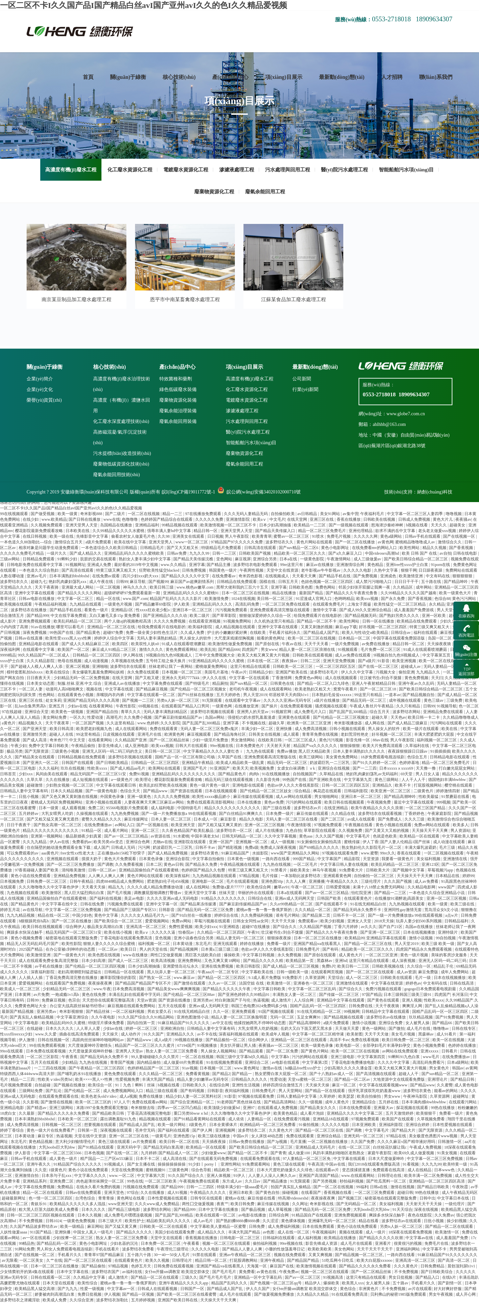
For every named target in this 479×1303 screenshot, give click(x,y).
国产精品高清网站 (280, 1102)
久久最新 (27, 1113)
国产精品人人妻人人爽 (242, 1249)
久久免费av (444, 1215)
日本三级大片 (110, 1220)
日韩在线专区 (464, 1028)
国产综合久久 (285, 926)
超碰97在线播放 (256, 926)
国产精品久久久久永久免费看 (64, 1113)
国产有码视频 (192, 1090)
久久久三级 (414, 819)
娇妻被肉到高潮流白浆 (55, 1294)
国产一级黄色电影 (101, 791)
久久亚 (41, 1170)
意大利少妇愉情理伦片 (75, 1141)
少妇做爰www (213, 1153)
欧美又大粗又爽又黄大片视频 (264, 655)
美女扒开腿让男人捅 (238, 1045)
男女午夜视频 (441, 1294)
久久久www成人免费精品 (157, 1204)
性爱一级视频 (92, 1288)
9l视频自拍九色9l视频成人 (169, 655)
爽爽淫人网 (412, 1006)
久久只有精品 (408, 706)
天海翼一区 (257, 1266)
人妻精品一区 (259, 1119)
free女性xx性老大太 (78, 853)
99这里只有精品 (368, 694)
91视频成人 (114, 1164)
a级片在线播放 (327, 700)
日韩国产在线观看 (78, 762)
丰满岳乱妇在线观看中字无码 (134, 994)
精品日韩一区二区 (409, 644)
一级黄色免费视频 (79, 1220)
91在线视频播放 (276, 774)
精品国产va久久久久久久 (315, 745)
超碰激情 (35, 785)
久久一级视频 (310, 1102)
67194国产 (186, 1045)
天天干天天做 (377, 1034)
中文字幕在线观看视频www (383, 1085)
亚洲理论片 (437, 1079)
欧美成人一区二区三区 (20, 989)
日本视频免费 (12, 881)
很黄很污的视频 (408, 1243)
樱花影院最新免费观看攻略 (178, 779)
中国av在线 (335, 1164)
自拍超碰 (43, 1085)
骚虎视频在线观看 (331, 706)
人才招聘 (391, 77)
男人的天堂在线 (153, 949)
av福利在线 (132, 1271)
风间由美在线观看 (52, 774)
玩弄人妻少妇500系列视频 (419, 921)
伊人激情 (27, 1039)
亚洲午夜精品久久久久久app (184, 1283)
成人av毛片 (203, 1220)
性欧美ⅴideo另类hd (56, 1079)
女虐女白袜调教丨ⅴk (296, 768)
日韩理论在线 (390, 1175)
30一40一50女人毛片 (172, 1254)
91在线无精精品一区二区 (319, 1011)
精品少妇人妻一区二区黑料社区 (194, 1096)
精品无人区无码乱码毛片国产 (33, 943)
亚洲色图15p (184, 1136)
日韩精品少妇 (261, 672)
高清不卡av (339, 1039)
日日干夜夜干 (19, 825)
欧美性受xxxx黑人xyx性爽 (68, 638)
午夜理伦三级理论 (173, 1249)
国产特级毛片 (197, 683)
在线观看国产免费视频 (66, 983)
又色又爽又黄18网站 (222, 960)
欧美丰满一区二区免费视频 (428, 1175)
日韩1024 (54, 1220)
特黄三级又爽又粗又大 (429, 627)
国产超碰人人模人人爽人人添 (37, 666)
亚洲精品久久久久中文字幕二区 (355, 1113)
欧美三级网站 (311, 757)
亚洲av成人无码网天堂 (295, 898)
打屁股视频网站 (428, 785)
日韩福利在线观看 (279, 1237)
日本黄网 (23, 994)
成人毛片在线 (418, 1028)
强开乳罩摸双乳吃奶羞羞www (374, 1090)
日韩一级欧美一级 (292, 972)
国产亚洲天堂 (35, 728)
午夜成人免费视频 (425, 1147)
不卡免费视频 (31, 1220)
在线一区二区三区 (354, 1147)
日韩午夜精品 (82, 881)
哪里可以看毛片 (70, 627)
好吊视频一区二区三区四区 (383, 627)
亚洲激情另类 (35, 734)
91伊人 (239, 1175)
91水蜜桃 (181, 836)
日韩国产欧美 (329, 898)
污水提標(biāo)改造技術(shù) (122, 576)
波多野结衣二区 (252, 1130)
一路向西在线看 (276, 858)
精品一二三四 (23, 1079)
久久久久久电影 (335, 1124)
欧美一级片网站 (172, 1124)
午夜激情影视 (299, 825)
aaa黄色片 (50, 853)
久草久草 (35, 779)
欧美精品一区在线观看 (419, 836)
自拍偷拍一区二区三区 (374, 875)
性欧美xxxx (97, 768)
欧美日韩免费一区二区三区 (406, 1039)
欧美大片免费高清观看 (383, 745)
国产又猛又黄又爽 (121, 1226)
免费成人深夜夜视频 (278, 847)
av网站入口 (124, 825)
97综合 (133, 1192)
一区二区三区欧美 (161, 1181)
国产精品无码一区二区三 (364, 700)
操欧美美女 (300, 870)
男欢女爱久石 (159, 1011)
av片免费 (41, 994)
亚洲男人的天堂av (253, 711)
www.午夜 (102, 989)
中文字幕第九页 (358, 779)
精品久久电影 (251, 819)
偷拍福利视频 (265, 1243)
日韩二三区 (310, 660)
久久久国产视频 (329, 836)
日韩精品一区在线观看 (124, 972)
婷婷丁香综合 (12, 1130)
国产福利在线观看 (174, 1130)
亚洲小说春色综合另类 (194, 938)
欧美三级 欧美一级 (438, 943)
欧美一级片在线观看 (421, 728)
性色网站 (47, 694)
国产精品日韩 (462, 1079)
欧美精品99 (355, 938)
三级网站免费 (31, 1090)
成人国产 (101, 847)
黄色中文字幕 (106, 915)
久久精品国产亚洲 (131, 740)
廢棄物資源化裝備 (178, 523)
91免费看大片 (351, 870)
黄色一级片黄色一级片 (210, 785)
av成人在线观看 (361, 819)
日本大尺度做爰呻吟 (386, 1158)
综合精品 (302, 791)
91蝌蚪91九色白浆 (404, 1056)
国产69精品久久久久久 (319, 847)
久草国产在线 (230, 757)
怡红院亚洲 (361, 892)
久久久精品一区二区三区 (161, 1073)
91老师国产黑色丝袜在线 (239, 1102)
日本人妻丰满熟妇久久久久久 (359, 751)
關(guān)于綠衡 (128, 77)
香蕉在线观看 (409, 853)
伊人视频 (112, 1294)
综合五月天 (380, 711)
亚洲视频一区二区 (252, 841)
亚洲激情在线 (455, 858)
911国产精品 (41, 1232)
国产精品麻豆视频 (152, 689)
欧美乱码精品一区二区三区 (395, 864)
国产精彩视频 (230, 847)
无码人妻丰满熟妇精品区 (165, 711)
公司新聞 (301, 501)
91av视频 (190, 1068)
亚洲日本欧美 (241, 1192)
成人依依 (236, 1119)
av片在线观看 (420, 1288)
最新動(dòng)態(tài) (342, 77)
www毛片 (431, 1056)
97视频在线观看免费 (340, 853)
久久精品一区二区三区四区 (221, 932)
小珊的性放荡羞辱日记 (285, 1249)
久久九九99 (431, 1164)
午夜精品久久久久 (342, 881)
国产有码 (330, 949)
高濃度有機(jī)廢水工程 (70, 169)
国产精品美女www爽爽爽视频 (174, 989)
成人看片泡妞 (312, 1113)
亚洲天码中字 (129, 1147)
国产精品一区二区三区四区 (222, 977)
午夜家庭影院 (439, 813)
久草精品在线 (331, 774)
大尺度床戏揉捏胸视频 (234, 638)
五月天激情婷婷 (400, 1113)
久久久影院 (170, 723)
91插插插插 (440, 751)
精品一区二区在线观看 (43, 1192)
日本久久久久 (93, 1209)
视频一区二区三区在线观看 (226, 1243)
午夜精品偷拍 (83, 745)
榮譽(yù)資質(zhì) (44, 523)
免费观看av (308, 921)
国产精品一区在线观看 (325, 1090)
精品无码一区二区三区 (287, 762)
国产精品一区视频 (138, 1294)
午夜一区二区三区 (307, 887)
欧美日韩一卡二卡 (424, 717)
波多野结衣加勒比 (112, 1300)
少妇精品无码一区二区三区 (67, 989)
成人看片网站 (116, 830)
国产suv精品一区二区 (249, 683)
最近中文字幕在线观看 (414, 802)
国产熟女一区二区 (155, 977)
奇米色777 (59, 740)
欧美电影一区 (348, 1045)
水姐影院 (260, 853)
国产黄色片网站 (315, 1051)
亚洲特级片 (448, 932)
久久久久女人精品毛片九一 (145, 915)
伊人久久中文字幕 (357, 672)
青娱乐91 (39, 1204)
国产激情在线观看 (190, 983)
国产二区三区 (333, 819)
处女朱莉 (54, 700)
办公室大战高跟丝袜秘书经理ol (77, 1006)
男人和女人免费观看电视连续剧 (65, 1249)
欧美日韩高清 (62, 728)
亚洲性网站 (230, 1164)
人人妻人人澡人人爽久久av (272, 1175)
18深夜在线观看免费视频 (410, 1232)
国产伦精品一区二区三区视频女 (198, 689)
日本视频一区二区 (216, 1068)
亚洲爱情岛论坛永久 (181, 966)
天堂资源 (371, 858)
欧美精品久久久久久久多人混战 (78, 1204)
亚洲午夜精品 (272, 1260)
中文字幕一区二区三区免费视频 (73, 909)
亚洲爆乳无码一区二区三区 (332, 1220)
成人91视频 (177, 1192)
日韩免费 (257, 1226)
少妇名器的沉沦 (124, 1243)
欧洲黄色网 (174, 734)
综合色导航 (201, 1170)
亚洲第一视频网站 (47, 836)
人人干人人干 (413, 779)
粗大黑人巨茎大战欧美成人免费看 (49, 1209)
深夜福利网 (10, 649)
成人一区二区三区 (362, 977)
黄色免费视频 (416, 677)
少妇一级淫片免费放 (210, 740)
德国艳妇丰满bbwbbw (447, 779)
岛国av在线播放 (419, 926)
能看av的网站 (446, 1090)
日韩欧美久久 (194, 1085)
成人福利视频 (309, 1237)
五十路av (401, 1283)
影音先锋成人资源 (321, 1243)
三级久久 (189, 1277)
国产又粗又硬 (147, 677)
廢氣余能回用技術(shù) (116, 597)
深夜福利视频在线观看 (239, 1034)
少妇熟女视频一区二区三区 (70, 785)
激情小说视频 (421, 938)
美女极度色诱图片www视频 (433, 1136)
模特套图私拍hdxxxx (25, 672)
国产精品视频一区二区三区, (360, 1254)
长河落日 (460, 994)
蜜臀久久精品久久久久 (101, 819)
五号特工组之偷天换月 (166, 660)
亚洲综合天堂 (37, 711)
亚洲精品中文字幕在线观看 (341, 1000)
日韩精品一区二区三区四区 (97, 655)
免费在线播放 (151, 1096)
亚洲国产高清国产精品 (319, 1175)
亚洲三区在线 (31, 700)
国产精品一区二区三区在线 (368, 943)
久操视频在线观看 (92, 813)
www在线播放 (136, 955)
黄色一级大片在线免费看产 (51, 1130)
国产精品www (156, 791)
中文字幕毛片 (358, 836)
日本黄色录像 (151, 858)
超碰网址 (461, 1096)
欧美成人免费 (55, 1300)
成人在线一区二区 (293, 1232)
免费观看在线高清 (389, 1170)
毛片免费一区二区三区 (381, 649)
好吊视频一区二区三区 (392, 734)
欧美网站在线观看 (164, 768)
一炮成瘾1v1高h (65, 994)
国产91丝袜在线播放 (196, 694)
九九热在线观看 (260, 751)
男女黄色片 (439, 1068)
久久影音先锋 (268, 779)
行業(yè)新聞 (305, 512)
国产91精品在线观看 (96, 1147)
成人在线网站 (198, 887)
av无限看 (9, 1260)
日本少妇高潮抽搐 (144, 966)
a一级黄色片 (122, 779)
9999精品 (8, 655)
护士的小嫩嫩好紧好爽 (227, 632)
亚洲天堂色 (114, 1192)
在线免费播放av (98, 825)
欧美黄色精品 (285, 1113)
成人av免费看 (426, 881)
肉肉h (254, 774)
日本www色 (445, 1170)
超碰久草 (380, 717)
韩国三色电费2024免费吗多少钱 (259, 1006)
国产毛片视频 (119, 892)
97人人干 (122, 1102)
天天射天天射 (278, 745)
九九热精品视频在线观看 (214, 875)
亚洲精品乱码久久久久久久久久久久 (184, 774)
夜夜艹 (223, 1204)
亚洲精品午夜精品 (198, 762)
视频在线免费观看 (290, 1254)
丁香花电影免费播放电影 (353, 1062)
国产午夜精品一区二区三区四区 (97, 1068)
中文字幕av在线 (419, 1237)
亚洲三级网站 (61, 1107)
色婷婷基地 (409, 762)
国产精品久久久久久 (134, 1232)
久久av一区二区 (222, 983)
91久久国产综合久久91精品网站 (146, 1017)
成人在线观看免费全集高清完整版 (49, 960)
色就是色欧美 (385, 836)
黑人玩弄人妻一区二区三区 (171, 972)
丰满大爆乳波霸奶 (420, 847)
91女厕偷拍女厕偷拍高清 (319, 841)
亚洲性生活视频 (246, 1085)
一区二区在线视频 (198, 1056)
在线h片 (449, 1277)
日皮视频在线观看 (119, 734)
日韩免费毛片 (308, 949)
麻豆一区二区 (344, 1085)
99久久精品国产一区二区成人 (44, 655)
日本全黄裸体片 (223, 1124)
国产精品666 (229, 649)
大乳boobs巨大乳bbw (57, 1147)
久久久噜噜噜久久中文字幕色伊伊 (49, 887)
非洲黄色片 (369, 1288)
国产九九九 (68, 1288)
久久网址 (300, 1204)
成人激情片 (281, 1000)
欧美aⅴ (142, 932)
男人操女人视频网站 (219, 1051)
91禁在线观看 (204, 1254)
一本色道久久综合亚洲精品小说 (437, 892)
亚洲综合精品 (329, 1136)
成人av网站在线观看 (294, 796)
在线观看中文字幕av (243, 700)
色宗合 (74, 1000)
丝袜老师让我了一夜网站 (171, 666)
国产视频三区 (350, 1198)
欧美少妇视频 (332, 921)
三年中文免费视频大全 (215, 655)
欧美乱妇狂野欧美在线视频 (163, 785)
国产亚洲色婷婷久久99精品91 (244, 994)
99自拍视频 (446, 938)
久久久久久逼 (163, 932)
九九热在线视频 (277, 864)
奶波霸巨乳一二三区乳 (330, 762)
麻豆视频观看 (199, 734)
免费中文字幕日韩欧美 (49, 745)
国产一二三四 (365, 768)
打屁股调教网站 (244, 1260)
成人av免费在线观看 (353, 655)
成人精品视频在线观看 (235, 627)
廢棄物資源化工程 (214, 191)
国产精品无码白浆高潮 (163, 1147)
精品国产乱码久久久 (229, 1283)
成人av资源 (406, 972)
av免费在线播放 (376, 644)
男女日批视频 (401, 1277)
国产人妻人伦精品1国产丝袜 (405, 841)
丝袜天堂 (227, 892)
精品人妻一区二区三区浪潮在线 (307, 649)
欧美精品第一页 (300, 960)
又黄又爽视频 (320, 1254)
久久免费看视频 (129, 864)
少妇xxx (26, 774)
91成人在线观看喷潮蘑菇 (184, 644)
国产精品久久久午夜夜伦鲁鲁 (332, 932)
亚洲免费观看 (244, 1011)
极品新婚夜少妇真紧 (84, 836)
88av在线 (380, 740)
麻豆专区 (46, 1136)
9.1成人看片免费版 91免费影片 (275, 977)
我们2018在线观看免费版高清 (374, 1164)
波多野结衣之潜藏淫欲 (20, 1300)
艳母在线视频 (70, 660)
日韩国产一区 (192, 1288)
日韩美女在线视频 (264, 734)
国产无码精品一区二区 (356, 1204)
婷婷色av (413, 983)
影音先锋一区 (358, 740)
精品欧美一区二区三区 (234, 1170)
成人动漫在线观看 (449, 841)
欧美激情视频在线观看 (316, 1266)
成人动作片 (131, 1034)
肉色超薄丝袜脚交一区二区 (100, 1181)
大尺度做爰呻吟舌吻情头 (90, 1045)
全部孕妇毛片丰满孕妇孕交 (387, 1045)
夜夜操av (290, 660)
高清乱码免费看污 (428, 1062)
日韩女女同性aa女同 (251, 921)
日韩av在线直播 (29, 638)
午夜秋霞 (460, 1187)
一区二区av (108, 949)
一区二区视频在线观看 (444, 853)
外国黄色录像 (112, 796)
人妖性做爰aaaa (14, 1232)
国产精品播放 (275, 1181)
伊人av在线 (60, 841)
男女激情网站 (243, 740)
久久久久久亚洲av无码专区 (287, 700)
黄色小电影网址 (93, 1243)
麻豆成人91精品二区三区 (114, 649)
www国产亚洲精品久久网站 (295, 853)
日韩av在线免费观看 (84, 1192)
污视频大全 (386, 672)
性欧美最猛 (428, 796)
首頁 (88, 77)
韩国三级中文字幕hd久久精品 (242, 1056)
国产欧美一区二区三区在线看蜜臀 (187, 1294)
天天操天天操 (317, 1085)
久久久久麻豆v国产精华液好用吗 (406, 1141)
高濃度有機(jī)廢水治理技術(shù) (121, 507)
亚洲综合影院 (178, 858)
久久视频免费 (350, 830)
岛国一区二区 (440, 638)
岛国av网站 (215, 717)
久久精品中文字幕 (89, 1277)
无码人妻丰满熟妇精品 (157, 638)
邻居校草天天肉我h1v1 (289, 694)
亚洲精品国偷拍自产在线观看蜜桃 (149, 870)
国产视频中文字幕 (409, 870)
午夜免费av (289, 1271)
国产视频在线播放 (70, 1085)
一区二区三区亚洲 (382, 955)
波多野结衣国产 (105, 1271)
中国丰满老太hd (205, 836)
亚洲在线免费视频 (217, 966)
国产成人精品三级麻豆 (408, 723)
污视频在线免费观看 (141, 1187)
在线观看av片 (327, 1170)
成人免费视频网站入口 (123, 1090)
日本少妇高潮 (93, 960)
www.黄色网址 (247, 1068)
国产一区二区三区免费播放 (71, 864)
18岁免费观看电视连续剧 (383, 757)
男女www (269, 649)
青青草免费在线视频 (320, 734)
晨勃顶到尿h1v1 (461, 1266)
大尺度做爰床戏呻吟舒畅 (91, 1051)
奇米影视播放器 (348, 723)
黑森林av (325, 960)
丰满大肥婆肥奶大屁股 (434, 734)
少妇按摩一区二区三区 (73, 1237)
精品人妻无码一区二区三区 (240, 938)
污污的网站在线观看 (304, 802)
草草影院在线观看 (320, 830)
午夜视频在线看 (359, 825)
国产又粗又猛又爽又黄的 (220, 825)
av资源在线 (161, 836)
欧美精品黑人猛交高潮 (35, 1288)
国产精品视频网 (184, 949)
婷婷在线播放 (252, 943)
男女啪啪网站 (326, 796)
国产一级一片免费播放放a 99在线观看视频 (179, 813)
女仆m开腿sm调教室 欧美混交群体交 (177, 1271)
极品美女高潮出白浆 (105, 926)
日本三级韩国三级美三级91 (408, 994)
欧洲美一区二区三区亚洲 (309, 723)
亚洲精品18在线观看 (331, 1119)
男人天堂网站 (290, 1090)
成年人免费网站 (455, 972)
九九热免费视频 (125, 813)
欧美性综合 (88, 1283)
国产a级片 (367, 660)
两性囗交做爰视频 (166, 955)
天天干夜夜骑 (387, 1006)
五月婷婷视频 (143, 1300)
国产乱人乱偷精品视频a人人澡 (451, 1006)
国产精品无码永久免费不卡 (357, 909)
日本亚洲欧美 (364, 1124)
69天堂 (406, 774)
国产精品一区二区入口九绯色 (323, 683)
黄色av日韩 (173, 864)
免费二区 (96, 808)
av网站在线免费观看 (400, 1051)
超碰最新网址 (14, 1198)
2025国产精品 (31, 949)
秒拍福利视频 (352, 1181)
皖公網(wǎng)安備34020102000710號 (259, 615)
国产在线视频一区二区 (35, 1254)
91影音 (384, 660)
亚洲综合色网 (138, 841)
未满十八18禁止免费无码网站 (379, 887)
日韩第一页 (88, 1130)
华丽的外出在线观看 (256, 892)
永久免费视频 (289, 955)
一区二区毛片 (305, 864)
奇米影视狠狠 (71, 1011)
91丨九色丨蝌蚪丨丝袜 (135, 1085)
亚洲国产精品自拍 (102, 711)
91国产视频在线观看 (276, 1011)
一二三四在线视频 (50, 1068)
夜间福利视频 (237, 1090)
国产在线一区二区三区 (378, 666)
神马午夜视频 (324, 870)
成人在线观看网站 (276, 689)
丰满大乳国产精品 (158, 1079)
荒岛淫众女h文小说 (441, 909)
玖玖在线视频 (73, 768)
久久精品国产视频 (315, 926)
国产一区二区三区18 (378, 689)
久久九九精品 (35, 841)
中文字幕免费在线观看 (163, 683)
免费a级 (251, 847)
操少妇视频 (457, 1220)
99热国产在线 (62, 632)
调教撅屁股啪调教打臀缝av (158, 892)
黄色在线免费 (94, 994)
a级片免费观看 (336, 1023)
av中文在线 (222, 1023)
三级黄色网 (178, 1170)
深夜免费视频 (35, 632)
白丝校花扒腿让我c (390, 1147)
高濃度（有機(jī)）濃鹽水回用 (121, 528)
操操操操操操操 (172, 1164)
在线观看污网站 (463, 1102)
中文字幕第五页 (436, 655)
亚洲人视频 (412, 1000)
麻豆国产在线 (282, 1266)
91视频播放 (207, 1045)
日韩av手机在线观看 (29, 1158)
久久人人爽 (296, 881)
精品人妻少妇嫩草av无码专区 (203, 1079)
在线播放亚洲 (247, 706)
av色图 (269, 1232)
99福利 (362, 1187)
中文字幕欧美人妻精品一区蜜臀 (218, 1226)
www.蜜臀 (369, 853)
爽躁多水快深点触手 (25, 932)
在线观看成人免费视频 (277, 1107)
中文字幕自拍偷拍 (208, 858)
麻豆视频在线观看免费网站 (131, 1006)
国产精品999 (172, 1187)
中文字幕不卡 (434, 1249)
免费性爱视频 (181, 926)
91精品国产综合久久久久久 (78, 1164)
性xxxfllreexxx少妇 (16, 1034)
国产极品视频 (253, 1209)
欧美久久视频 (157, 1260)
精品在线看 (369, 1220)
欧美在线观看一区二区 (216, 1215)
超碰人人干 (409, 1073)
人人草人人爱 (88, 1028)
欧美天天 (240, 768)
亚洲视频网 (225, 1130)
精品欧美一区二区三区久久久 (367, 949)
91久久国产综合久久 (186, 1175)
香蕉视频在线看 (338, 1192)
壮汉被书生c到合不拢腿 (381, 677)
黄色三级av (434, 700)
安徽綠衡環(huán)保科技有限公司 (95, 615)
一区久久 (77, 717)
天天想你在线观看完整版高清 (108, 1000)
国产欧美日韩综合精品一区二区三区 (431, 689)
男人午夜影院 (402, 740)
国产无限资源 (37, 751)
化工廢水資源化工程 (129, 169)
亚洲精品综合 (364, 1102)
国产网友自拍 (12, 677)
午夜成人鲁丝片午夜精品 (372, 706)
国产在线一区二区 (122, 1153)
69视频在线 (148, 706)
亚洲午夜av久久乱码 (416, 683)
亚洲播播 (317, 881)
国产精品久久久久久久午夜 (227, 989)
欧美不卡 (403, 785)
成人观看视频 (74, 808)
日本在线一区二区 (263, 660)
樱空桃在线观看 (458, 785)
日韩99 (429, 706)
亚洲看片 (383, 1243)
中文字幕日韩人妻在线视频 (344, 864)
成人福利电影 (163, 808)
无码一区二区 (282, 1017)
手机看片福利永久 (285, 632)
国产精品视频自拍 (418, 694)
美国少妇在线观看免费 (175, 1232)
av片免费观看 (145, 1141)
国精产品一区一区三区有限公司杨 (185, 757)
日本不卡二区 (148, 1158)
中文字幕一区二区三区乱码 (312, 989)
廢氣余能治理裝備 (178, 533)
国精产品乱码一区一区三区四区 (318, 1006)
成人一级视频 (282, 841)
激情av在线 (272, 1068)
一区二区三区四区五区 (336, 666)
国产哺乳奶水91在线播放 (79, 1073)
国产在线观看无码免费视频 (213, 1158)
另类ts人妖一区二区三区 (178, 700)
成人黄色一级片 (63, 1158)
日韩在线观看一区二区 (51, 1277)
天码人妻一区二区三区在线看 (292, 819)
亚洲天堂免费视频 (339, 660)
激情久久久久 (151, 649)
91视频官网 (281, 711)
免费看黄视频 (198, 1073)
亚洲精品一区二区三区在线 (111, 627)
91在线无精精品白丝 (368, 904)
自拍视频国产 (305, 774)
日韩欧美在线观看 (396, 977)
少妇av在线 (77, 706)
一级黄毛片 (161, 1136)
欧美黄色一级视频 (67, 711)
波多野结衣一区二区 (234, 830)
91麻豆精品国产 (235, 853)
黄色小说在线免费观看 (31, 875)
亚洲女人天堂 (359, 921)
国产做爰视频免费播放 (274, 1294)
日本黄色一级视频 (243, 858)
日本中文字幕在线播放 (218, 1209)
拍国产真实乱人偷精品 (291, 1187)
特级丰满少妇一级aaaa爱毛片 (243, 1187)
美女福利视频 (428, 858)
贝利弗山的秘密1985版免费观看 (398, 1294)
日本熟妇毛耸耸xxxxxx (332, 694)
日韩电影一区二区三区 (240, 1237)
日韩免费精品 (432, 1266)
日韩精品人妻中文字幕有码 (24, 791)
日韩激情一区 (450, 1141)
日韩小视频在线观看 (347, 728)
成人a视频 (128, 1096)
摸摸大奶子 (91, 858)
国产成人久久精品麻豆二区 (86, 644)
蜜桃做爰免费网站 (211, 666)
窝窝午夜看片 (345, 689)
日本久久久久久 (60, 1028)
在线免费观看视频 (296, 706)
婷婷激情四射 (448, 791)
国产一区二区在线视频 (333, 1187)
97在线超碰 (12, 711)
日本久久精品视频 (67, 791)
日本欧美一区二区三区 (78, 1119)
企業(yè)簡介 (40, 501)
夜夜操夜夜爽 (100, 983)
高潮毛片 (114, 717)
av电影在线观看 (286, 1062)
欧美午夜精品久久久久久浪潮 (377, 808)
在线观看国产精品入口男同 (185, 706)
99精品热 (27, 1243)
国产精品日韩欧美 (433, 1187)
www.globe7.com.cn (406, 536)
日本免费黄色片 (250, 745)
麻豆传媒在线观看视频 (253, 796)
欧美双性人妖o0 (145, 644)
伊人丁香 (371, 841)
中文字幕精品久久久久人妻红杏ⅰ (213, 751)
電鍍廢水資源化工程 (185, 169)
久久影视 (31, 1102)
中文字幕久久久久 (90, 1175)
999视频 (443, 802)
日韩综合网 (279, 1215)
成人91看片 (446, 1034)
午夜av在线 (292, 644)
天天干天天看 (316, 644)
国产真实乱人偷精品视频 (32, 1017)
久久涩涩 (270, 1220)
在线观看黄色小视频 (76, 694)
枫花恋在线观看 (327, 791)
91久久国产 (154, 1034)
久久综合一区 (419, 966)
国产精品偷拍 (93, 1266)
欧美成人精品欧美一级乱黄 (240, 762)
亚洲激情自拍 (27, 1175)
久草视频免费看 (431, 1119)
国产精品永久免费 (201, 864)
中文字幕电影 (27, 1023)
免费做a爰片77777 (228, 887)
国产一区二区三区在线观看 (370, 972)
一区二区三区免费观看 (375, 1192)
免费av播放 (286, 751)
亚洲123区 (430, 864)
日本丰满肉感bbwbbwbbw (424, 1102)
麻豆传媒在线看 (261, 1198)
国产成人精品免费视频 (168, 853)
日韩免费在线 (361, 1006)
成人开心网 (466, 1294)
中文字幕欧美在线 (257, 972)
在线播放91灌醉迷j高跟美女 (399, 898)
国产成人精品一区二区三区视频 (291, 966)
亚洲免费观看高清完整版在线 (270, 757)
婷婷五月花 (10, 909)
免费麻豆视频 (54, 1000)
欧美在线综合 (58, 672)
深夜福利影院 (43, 972)
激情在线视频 (403, 1187)
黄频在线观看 (351, 1232)
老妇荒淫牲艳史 (355, 734)
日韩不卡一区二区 (349, 915)
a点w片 (452, 915)
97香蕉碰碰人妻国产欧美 (37, 870)
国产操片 (269, 706)
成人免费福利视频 (284, 1226)
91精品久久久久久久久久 (223, 898)
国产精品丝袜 (98, 1011)
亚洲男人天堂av (129, 1051)
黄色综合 (348, 1288)
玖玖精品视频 (421, 1017)
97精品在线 (396, 1136)
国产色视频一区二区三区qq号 (276, 1283)
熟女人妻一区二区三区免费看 (172, 1051)
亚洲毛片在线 (149, 734)
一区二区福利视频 (128, 1011)
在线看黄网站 (101, 706)
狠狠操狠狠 (350, 745)
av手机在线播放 (49, 966)
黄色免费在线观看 (120, 1073)
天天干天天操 (283, 921)
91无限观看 (212, 700)
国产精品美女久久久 (318, 1107)
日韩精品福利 (456, 921)
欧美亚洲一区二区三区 (391, 791)
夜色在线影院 (420, 1215)
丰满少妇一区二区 (257, 728)
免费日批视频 (90, 1294)
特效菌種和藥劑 (175, 501)
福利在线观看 (425, 632)
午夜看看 (191, 1243)
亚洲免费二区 (62, 1181)
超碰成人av (411, 666)
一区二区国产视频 (88, 723)
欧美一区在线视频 (448, 1039)
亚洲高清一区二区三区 (146, 926)
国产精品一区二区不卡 (248, 1153)
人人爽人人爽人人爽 (106, 875)
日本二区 (154, 864)
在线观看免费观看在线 (59, 1096)
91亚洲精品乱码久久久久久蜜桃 (216, 660)
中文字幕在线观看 (349, 1158)
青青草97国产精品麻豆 (104, 1254)
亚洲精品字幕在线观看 (386, 938)
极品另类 (15, 751)
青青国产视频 (122, 1062)
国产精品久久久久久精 (263, 960)
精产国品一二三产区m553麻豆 (107, 1158)
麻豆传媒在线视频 (273, 1204)
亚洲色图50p (272, 881)
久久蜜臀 (445, 1085)
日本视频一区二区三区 (182, 672)
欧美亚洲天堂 (183, 825)
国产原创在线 (267, 644)
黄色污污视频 (331, 740)
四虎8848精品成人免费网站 (120, 881)
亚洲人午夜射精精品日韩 (374, 683)
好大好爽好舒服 (448, 1288)
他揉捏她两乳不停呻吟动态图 (260, 1023)
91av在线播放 (42, 627)
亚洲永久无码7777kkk (181, 677)
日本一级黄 (49, 808)
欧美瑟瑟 (346, 1096)
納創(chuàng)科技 (434, 615)
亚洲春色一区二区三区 (313, 983)
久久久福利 (49, 768)
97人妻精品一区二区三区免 (307, 1158)
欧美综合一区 (100, 1085)
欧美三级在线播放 (214, 1136)
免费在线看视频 (365, 1039)
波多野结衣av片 (308, 808)
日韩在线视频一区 (54, 1039)
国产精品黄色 (88, 632)
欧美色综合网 (259, 887)
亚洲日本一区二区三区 (361, 796)
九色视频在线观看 (23, 892)
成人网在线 (375, 723)
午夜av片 (239, 672)
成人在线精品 (419, 1170)
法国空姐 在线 (252, 983)
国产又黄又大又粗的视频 (387, 830)
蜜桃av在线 (235, 1198)
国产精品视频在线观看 (344, 1017)
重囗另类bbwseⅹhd (191, 1113)
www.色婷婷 (148, 723)
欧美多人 (461, 825)
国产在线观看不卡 (331, 904)
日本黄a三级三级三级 (220, 949)
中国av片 (241, 1136)
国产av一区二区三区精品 (126, 836)
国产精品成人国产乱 (321, 632)
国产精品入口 (427, 1277)
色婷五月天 (141, 1266)
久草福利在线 (417, 745)
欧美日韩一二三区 (353, 966)
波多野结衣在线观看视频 (380, 813)
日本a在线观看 (289, 892)
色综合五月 (417, 757)
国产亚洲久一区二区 (41, 762)
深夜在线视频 (426, 1209)
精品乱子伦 (443, 966)
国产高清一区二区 (454, 1260)
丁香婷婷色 (414, 813)
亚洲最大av (384, 1107)
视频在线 (94, 689)
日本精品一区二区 (354, 638)
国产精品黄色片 (232, 774)
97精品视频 (249, 875)
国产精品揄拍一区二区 (226, 1039)
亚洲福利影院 (391, 1124)
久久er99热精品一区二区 (292, 904)
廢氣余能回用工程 (265, 191)
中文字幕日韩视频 (258, 955)
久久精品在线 (343, 813)
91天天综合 (402, 1209)
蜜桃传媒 (352, 841)
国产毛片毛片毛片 (215, 1277)
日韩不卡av (205, 847)
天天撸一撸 (426, 768)
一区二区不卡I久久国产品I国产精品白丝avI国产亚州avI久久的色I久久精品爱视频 (143, 5)
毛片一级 (423, 977)
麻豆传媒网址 (136, 819)
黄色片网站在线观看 (145, 875)
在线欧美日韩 (270, 740)
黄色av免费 (274, 802)
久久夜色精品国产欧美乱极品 (188, 830)
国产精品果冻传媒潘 (198, 904)
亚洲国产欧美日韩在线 (178, 1300)
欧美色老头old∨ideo (99, 1096)
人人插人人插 (31, 977)
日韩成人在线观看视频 (157, 1288)
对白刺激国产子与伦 (233, 1000)
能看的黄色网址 (271, 638)
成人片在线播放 (269, 830)
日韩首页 (8, 774)
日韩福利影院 (356, 791)
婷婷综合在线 (226, 915)
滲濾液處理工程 (236, 169)
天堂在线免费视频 (127, 1170)
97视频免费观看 (328, 825)
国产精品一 (242, 1073)
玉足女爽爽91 (309, 1017)
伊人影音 (23, 1153)
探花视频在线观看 (412, 1107)
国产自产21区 (391, 926)
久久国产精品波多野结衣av (34, 1226)
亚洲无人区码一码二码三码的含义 (112, 751)
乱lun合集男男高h (31, 706)
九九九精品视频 (21, 915)
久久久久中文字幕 (394, 1062)
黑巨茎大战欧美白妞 (203, 955)
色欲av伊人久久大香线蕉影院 (293, 785)
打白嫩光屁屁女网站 (457, 768)
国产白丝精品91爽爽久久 (241, 813)
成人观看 (291, 734)
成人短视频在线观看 (90, 779)
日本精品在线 (447, 875)
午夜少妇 (19, 745)
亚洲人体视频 (219, 1175)
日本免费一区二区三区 (161, 1243)
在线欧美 (258, 632)
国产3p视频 (277, 1141)
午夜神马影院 (415, 1096)
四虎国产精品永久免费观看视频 (424, 949)
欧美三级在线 (462, 904)
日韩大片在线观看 (191, 745)
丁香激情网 (282, 677)
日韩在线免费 (92, 904)
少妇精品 (70, 1062)
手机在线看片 (107, 1249)
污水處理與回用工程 (287, 169)
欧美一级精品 (72, 1226)
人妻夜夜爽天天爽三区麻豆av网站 (154, 802)
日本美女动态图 (41, 683)
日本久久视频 (90, 1215)
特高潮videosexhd (293, 1198)
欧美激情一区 (279, 983)
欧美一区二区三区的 (93, 1102)
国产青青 (278, 1153)
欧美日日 (128, 949)
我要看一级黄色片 (398, 858)
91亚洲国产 (220, 768)
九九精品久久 (428, 672)
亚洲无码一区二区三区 (364, 1136)
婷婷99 (468, 875)
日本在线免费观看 (355, 1107)
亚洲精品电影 (12, 1107)
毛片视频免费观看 (16, 1085)
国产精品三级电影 (124, 1209)
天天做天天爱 (347, 1028)
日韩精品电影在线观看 (450, 757)
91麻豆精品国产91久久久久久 (184, 1023)
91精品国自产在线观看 (312, 1215)
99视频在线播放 (189, 1039)
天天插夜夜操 (214, 1141)
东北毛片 (203, 943)
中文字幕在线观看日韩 (116, 785)
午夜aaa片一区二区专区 (219, 972)
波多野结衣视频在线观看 (212, 711)
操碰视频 (290, 1192)
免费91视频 (139, 774)
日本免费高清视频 (128, 989)
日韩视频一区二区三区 (62, 1124)
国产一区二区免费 (282, 1051)
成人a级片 (163, 1039)
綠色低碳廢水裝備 (178, 512)
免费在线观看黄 (164, 728)
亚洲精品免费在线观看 (443, 711)
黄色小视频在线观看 (394, 825)
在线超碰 (35, 1028)
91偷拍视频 (309, 1124)
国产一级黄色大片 (70, 955)
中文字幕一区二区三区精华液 (318, 1034)
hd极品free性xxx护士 (303, 1068)
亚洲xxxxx (429, 1051)
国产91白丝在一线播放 (191, 915)
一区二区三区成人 (300, 740)
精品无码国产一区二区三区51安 (98, 774)
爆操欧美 (232, 955)
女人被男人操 (417, 1023)
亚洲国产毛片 (195, 768)
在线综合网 (219, 1085)
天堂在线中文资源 (90, 1136)
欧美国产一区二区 (74, 649)
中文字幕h (280, 1056)
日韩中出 (427, 1198)
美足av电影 (134, 898)
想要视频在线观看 (100, 1124)
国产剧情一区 (450, 1283)
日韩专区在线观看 (206, 1198)
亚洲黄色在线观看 (294, 717)
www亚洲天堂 (120, 1204)
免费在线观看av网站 (150, 1102)
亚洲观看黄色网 (337, 875)
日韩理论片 (182, 1260)
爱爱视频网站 (157, 921)
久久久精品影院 (41, 660)
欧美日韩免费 (243, 1204)
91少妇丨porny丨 (203, 1164)
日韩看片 (449, 1051)
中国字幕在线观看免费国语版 (399, 638)
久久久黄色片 (406, 1266)
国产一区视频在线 (152, 825)
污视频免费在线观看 (125, 904)
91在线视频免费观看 (224, 1062)
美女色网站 (344, 1249)
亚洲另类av (203, 1000)
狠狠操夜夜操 (279, 938)
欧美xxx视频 (162, 745)
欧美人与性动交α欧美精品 (365, 632)
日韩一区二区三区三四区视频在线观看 (41, 1215)
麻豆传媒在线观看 (312, 813)
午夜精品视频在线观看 (240, 864)
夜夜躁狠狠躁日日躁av (408, 751)
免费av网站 (182, 921)
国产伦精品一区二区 (82, 1090)
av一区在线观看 (37, 1237)
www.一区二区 (122, 1175)
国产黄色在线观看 (383, 1000)
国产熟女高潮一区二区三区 (58, 825)
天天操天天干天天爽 (430, 830)
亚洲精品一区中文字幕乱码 (258, 1277)
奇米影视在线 (322, 1204)
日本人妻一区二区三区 (171, 819)
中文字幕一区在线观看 (249, 677)
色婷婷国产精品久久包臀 (203, 870)
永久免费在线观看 (143, 672)
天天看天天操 (93, 887)
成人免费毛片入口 (310, 711)
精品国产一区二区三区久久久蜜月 (145, 1045)
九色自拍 (294, 830)
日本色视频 (94, 1153)
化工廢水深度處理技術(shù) (121, 544)
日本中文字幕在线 (73, 1271)
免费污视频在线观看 (384, 989)
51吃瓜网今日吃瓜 (338, 1260)
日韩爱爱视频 (338, 887)
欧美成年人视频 (275, 1034)
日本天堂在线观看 (59, 1283)
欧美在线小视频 (118, 932)
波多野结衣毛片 (324, 672)
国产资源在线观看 (186, 791)
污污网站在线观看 (446, 723)
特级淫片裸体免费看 (106, 1023)
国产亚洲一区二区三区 (380, 932)
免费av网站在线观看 (432, 825)
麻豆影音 (228, 819)
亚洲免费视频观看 (350, 1215)
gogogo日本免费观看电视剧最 (430, 989)
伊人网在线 (133, 655)
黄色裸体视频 (293, 1220)
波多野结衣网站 (407, 711)
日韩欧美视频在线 (388, 966)
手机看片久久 (70, 1254)
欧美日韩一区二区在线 (179, 1141)
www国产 (447, 887)
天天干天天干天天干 (375, 1249)
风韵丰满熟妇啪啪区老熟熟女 (339, 1153)
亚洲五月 (57, 706)
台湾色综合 (85, 1198)
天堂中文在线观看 (166, 1237)
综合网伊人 (75, 926)
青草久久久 (131, 711)
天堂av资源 (146, 1000)
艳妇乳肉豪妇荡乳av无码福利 (372, 774)
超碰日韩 (405, 1192)
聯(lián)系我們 (435, 77)
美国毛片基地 (216, 672)
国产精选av (37, 1107)
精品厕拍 (220, 683)
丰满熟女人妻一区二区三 (294, 994)
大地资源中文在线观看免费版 (399, 1079)
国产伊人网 (202, 1130)
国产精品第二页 (316, 915)
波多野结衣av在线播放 (386, 1017)
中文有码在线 (435, 983)
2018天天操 (384, 921)
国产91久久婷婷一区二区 (375, 762)
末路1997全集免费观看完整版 (102, 1107)
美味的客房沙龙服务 (449, 955)
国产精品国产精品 (303, 1260)
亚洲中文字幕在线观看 (278, 627)
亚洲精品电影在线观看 (39, 644)
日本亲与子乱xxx (57, 1175)
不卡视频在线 (254, 723)
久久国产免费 (363, 1141)
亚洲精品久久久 (180, 1034)
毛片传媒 (270, 875)
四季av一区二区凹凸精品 (179, 1107)
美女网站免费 (55, 717)
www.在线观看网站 (358, 1175)
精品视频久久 (30, 723)
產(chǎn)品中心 (230, 77)
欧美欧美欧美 (320, 1249)
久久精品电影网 (421, 887)
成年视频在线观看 (405, 700)
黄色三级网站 (387, 779)
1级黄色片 (197, 1124)
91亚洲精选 (229, 926)
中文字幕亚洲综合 (73, 1017)
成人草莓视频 (280, 1209)
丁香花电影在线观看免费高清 (126, 938)
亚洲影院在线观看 (190, 841)
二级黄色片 (423, 791)
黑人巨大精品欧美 (314, 751)
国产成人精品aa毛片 (128, 768)
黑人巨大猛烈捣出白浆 (84, 892)
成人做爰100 (299, 1153)
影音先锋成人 (110, 745)
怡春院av (186, 932)
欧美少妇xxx (206, 926)
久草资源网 (315, 977)
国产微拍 (396, 1028)
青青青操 (106, 1198)
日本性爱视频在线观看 (452, 1124)
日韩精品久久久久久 (249, 1079)
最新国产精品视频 (18, 1011)
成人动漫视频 (96, 660)
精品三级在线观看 (162, 1090)
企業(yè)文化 (40, 512)
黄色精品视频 (41, 1141)
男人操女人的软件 (195, 638)
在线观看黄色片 (358, 898)
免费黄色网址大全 (31, 1006)
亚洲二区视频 (78, 666)
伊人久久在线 (214, 677)
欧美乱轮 (208, 649)
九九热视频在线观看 (407, 904)
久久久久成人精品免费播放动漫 (155, 887)
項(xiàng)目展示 (283, 77)
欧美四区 (120, 644)
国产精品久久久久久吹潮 (381, 1237)
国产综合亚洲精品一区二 (192, 1102)
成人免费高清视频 (311, 728)
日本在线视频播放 (419, 932)
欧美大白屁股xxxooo (375, 1260)
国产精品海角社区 (230, 734)
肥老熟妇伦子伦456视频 (168, 881)
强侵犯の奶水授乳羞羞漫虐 (252, 717)
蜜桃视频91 (156, 1170)
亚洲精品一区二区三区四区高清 (437, 1181)
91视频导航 (447, 706)
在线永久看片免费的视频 (98, 1187)
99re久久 (387, 853)
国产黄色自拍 (267, 1192)
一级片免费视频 (345, 644)
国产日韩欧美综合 (437, 1271)
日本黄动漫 (183, 943)
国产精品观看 (251, 1051)
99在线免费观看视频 (47, 1045)
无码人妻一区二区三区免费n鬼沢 (209, 728)
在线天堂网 (122, 677)
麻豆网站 (95, 1226)
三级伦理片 (371, 881)
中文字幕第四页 (371, 1056)
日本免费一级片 (280, 813)
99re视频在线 (222, 745)
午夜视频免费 (379, 802)
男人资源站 (460, 830)
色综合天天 (130, 791)
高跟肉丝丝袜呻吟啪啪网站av (98, 1039)
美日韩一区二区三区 (163, 751)
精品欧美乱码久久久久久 (168, 1220)
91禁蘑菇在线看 (455, 796)
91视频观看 (348, 649)
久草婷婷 (327, 1096)
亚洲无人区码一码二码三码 (442, 960)
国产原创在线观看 (320, 955)
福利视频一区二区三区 (437, 740)
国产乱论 (54, 1090)
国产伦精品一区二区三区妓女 (266, 791)
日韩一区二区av (102, 870)
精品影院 (352, 858)
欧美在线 (449, 728)
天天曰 (437, 677)
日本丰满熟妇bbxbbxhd (35, 1119)
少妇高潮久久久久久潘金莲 (348, 1068)
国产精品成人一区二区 (178, 1153)
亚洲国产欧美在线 (291, 672)
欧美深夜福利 (178, 875)
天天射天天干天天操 (424, 1204)
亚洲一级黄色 (139, 796)
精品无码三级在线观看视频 (229, 779)
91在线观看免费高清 (350, 1294)
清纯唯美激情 (74, 870)
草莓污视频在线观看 (212, 921)
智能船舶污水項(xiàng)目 (406, 169)
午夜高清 (316, 1164)
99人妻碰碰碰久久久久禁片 (155, 1056)
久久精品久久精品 (313, 1294)
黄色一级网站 (374, 1028)
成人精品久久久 (211, 1232)
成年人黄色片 (337, 1102)
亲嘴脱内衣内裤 (110, 694)
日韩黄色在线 (282, 683)
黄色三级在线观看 (114, 1141)
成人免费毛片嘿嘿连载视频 (128, 1215)
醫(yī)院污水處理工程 (344, 169)
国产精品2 (221, 1073)
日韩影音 (167, 909)
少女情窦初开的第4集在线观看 (27, 1271)
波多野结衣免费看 (138, 1249)
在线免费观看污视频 (292, 1119)
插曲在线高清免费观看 (79, 1034)
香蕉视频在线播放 (201, 1237)
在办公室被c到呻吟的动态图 (71, 949)
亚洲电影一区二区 (208, 881)
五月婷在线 (389, 1102)
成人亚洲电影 (137, 745)
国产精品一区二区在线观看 (449, 1226)
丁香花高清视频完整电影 (149, 1113)
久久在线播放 (58, 779)
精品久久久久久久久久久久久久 (232, 808)
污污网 (144, 847)
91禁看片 (279, 870)
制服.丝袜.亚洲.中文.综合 (80, 683)
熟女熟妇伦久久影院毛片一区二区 (372, 847)
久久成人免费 (192, 632)
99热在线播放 (443, 1107)
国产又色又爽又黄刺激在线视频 (70, 796)
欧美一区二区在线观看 (439, 660)
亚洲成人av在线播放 (122, 683)
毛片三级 (447, 847)
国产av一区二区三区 (303, 1277)
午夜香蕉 (70, 1056)
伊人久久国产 (258, 1288)
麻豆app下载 (346, 627)
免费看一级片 (279, 943)
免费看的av (82, 841)
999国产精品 (304, 858)
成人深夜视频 (404, 960)
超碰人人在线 (61, 734)
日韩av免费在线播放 (247, 1141)
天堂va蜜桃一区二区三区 (310, 1079)
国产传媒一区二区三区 (339, 994)
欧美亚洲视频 (404, 660)
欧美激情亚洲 (39, 955)
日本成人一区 (206, 819)
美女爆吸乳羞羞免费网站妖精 (98, 672)
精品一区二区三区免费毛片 (446, 762)
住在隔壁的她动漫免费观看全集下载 (59, 847)
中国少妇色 (82, 915)
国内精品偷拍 (149, 1062)
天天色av (398, 717)
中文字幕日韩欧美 (269, 989)
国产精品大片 (404, 1130)
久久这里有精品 (120, 723)
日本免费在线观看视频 (46, 1051)
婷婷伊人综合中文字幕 (114, 638)
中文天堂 (77, 740)
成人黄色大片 (351, 955)
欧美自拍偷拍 (369, 1096)
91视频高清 (333, 1277)
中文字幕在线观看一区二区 (151, 694)
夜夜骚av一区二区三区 (278, 1045)
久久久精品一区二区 (313, 909)
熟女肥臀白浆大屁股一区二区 (281, 1073)
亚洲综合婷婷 (417, 1124)
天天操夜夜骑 (439, 644)
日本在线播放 (249, 802)
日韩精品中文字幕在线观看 (386, 1011)
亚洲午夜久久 (39, 1164)
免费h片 (329, 966)
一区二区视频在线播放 (328, 1141)
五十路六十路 (139, 1254)
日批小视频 (29, 796)
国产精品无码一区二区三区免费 (205, 909)
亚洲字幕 (231, 723)
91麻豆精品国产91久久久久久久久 (447, 1254)
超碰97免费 (113, 632)
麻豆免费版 (428, 972)
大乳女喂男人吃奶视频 (258, 1028)
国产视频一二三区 (138, 700)
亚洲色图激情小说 (193, 1017)
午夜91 (253, 932)
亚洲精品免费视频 (70, 875)
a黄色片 (9, 723)
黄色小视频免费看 (27, 938)
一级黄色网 (222, 706)
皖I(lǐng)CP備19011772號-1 (188, 615)
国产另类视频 (325, 1181)
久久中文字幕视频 (280, 836)
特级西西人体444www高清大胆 (28, 1073)
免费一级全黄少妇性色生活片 (152, 632)
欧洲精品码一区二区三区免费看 (268, 1124)
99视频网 (352, 1011)
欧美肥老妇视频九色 (94, 728)
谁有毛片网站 (288, 915)
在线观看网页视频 (327, 972)
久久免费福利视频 (257, 915)
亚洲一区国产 (221, 841)
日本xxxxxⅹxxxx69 (396, 768)
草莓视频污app (440, 870)
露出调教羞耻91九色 (118, 1119)
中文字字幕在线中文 (60, 904)
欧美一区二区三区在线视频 (312, 638)
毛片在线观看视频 (242, 881)
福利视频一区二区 (154, 943)
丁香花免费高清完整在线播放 (72, 977)
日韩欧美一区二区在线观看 (163, 1226)
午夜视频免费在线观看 (199, 1181)
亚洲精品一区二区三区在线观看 (299, 1039)
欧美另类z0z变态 (108, 841)
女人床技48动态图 (267, 1136)
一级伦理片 (455, 1204)
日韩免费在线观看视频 (174, 1266)
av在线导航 (33, 909)
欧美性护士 (135, 1220)
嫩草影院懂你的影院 (118, 977)
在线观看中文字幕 (39, 649)
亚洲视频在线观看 (63, 858)
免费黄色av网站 (309, 677)
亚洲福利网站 (408, 1249)
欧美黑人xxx (353, 1283)
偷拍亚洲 (406, 672)
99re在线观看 (12, 1051)
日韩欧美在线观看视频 (312, 655)
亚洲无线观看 (225, 943)
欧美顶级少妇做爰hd (222, 1107)
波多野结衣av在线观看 (402, 1220)
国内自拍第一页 (141, 1023)
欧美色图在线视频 (104, 955)
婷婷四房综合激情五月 (283, 1085)
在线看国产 (311, 1192)
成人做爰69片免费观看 (183, 1062)
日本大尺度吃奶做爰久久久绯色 (285, 1170)
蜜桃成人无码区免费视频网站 (57, 802)
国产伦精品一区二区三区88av (189, 994)
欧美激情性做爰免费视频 (230, 644)
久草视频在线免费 (127, 660)
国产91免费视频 (449, 1017)
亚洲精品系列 (35, 1181)
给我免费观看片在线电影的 (162, 627)
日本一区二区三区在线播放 (318, 938)
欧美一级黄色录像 (317, 1045)
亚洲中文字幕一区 (162, 904)
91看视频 (411, 1164)
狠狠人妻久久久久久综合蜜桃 (109, 943)
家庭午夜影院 (380, 1153)
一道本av (392, 694)
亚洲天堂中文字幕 (200, 892)
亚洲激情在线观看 (352, 983)
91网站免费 (25, 1249)
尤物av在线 (162, 841)
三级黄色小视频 (65, 751)
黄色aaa (306, 836)
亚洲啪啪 (100, 666)
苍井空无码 (145, 1130)
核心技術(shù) (179, 77)
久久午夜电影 (103, 1017)
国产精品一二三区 (390, 892)
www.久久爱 (46, 1034)
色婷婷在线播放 (462, 1045)
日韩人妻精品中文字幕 (297, 1096)
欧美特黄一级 (455, 1164)
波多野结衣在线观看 (128, 666)
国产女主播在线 (141, 1164)
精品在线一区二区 (54, 915)
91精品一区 (91, 830)
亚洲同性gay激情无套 (403, 909)
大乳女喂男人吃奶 (57, 813)
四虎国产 (250, 649)
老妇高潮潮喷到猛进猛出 (80, 972)
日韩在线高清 (462, 983)
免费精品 (65, 1187)
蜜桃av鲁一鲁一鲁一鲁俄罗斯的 (264, 909)
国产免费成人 (390, 819)
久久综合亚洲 (82, 1300)
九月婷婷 (149, 1153)
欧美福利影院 (200, 627)
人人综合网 (304, 1000)
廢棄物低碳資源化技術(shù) (121, 587)
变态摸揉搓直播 (356, 1170)
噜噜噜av (441, 1028)
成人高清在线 (175, 1158)
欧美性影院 (71, 943)
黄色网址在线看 (131, 1198)
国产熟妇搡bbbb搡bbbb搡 (238, 1220)
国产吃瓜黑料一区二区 (386, 1181)
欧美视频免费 (262, 768)
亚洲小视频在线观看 (103, 802)
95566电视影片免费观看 (127, 808)
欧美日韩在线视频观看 (344, 802)
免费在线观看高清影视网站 (211, 802)
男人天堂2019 (255, 694)
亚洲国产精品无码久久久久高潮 (91, 700)
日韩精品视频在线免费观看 (82, 757)
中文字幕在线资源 (387, 983)
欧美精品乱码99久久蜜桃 (64, 1023)
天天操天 (110, 1034)
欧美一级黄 (438, 904)
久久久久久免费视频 (172, 796)
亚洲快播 (284, 728)
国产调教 (105, 864)
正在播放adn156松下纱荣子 (121, 853)
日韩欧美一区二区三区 (293, 666)
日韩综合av (401, 632)
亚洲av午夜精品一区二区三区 (245, 1254)
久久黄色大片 (281, 1130)
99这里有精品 (88, 734)
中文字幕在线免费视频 (35, 1187)
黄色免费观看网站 (182, 649)
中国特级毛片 (189, 808)
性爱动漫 (95, 717)
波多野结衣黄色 (205, 853)
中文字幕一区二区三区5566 (58, 1153)
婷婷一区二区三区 (141, 1028)
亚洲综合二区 (257, 1062)
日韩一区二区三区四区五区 (346, 785)
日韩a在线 (379, 1187)
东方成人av (232, 1181)
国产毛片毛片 (224, 1271)
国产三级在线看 (277, 808)
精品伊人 (313, 1283)
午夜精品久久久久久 (208, 1192)
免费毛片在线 (436, 1243)
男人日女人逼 (427, 774)
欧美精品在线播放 (340, 1237)
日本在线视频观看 (221, 791)
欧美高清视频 (163, 960)
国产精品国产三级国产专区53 (130, 909)
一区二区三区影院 (43, 1056)
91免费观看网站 (256, 1164)
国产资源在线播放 (174, 1000)
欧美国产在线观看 (398, 1119)
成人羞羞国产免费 (452, 1237)
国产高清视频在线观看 (376, 1073)
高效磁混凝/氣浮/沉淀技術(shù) (120, 560)
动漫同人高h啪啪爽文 (65, 689)
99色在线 (135, 1181)
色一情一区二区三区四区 (51, 1198)
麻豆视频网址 (452, 632)
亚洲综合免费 (391, 1023)
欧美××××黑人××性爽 (94, 1079)
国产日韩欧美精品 (112, 762)
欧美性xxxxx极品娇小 (211, 796)
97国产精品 (372, 994)
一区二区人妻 (31, 689)
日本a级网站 (458, 1062)
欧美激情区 (52, 892)
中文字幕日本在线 (453, 1198)
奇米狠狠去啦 (143, 1107)
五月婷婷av (29, 813)
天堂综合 (336, 977)
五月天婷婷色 (228, 694)
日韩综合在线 (260, 898)
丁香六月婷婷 (346, 926)
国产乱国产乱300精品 (348, 711)
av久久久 (369, 926)
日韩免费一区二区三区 (47, 881)
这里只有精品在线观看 (250, 666)
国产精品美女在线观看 (35, 757)
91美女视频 (447, 1153)
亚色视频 (163, 938)
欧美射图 (355, 1034)
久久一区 (221, 1011)
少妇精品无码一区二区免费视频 (82, 677)
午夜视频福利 (324, 1232)
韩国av (458, 1068)
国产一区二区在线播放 (72, 921)
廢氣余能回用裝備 (178, 544)
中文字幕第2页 (315, 1062)
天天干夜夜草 (57, 723)
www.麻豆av (185, 977)
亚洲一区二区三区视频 (264, 825)
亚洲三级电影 (343, 1056)
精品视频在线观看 (155, 1119)
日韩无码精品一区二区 (242, 836)
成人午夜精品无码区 (460, 1192)
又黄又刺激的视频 (317, 627)
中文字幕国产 (329, 858)
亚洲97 (249, 1107)
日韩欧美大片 (378, 870)
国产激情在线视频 (57, 1102)
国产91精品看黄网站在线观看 (200, 1119)
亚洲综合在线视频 (334, 768)
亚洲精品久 (382, 785)
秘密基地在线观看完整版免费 (72, 938)
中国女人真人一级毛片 (93, 1232)
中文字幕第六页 (151, 1175)
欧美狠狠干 (426, 1113)
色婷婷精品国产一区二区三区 (153, 1068)
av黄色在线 (267, 1271)
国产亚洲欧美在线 (325, 779)
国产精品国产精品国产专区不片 (143, 983)
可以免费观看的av (23, 853)
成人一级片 (376, 1232)
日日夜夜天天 (39, 677)
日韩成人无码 (123, 847)
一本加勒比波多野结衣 (301, 875)
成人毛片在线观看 (356, 1243)
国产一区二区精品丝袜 (169, 740)
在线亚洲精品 (336, 808)
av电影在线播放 (252, 1215)
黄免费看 (247, 1271)
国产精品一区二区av (352, 1079)
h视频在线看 (169, 1085)
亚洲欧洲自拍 (172, 1028)
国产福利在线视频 (105, 898)
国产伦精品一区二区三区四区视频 (95, 966)
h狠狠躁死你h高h (34, 921)
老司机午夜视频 (243, 689)
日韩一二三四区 (200, 1187)
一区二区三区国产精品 (425, 808)
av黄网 (471, 1068)
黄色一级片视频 (414, 955)
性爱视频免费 (127, 1079)
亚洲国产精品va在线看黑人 (317, 943)
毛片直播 (298, 1141)
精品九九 (116, 887)
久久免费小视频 (138, 717)
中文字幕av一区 (121, 1288)
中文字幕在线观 (119, 689)
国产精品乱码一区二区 (57, 1243)
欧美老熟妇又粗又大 (313, 689)
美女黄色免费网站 (342, 757)
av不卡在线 (207, 1034)
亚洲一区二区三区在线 (129, 1136)
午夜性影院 (126, 706)
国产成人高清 (35, 740)
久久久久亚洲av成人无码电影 (173, 898)
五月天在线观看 (172, 1006)
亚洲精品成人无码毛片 (315, 1147)
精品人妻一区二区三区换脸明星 (239, 1017)
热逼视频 (261, 1000)
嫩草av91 (281, 887)
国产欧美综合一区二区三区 (118, 921)
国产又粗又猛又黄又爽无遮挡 (53, 819)
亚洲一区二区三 (145, 830)
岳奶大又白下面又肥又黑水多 (306, 1028)
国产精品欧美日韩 (108, 1113)
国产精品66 (442, 1023)
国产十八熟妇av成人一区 (331, 1073)
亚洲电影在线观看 (248, 785)
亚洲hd (341, 960)
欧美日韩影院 (248, 966)
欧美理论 (143, 779)
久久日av (253, 1181)
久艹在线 (54, 1260)
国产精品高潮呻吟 (400, 796)
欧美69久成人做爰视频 (414, 1153)
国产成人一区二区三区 (128, 960)
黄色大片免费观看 (120, 858)
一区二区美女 (31, 1260)
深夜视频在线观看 (116, 1130)
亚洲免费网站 (190, 960)
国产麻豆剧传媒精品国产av (178, 717)
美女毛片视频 (403, 1034)
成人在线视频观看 (341, 677)
